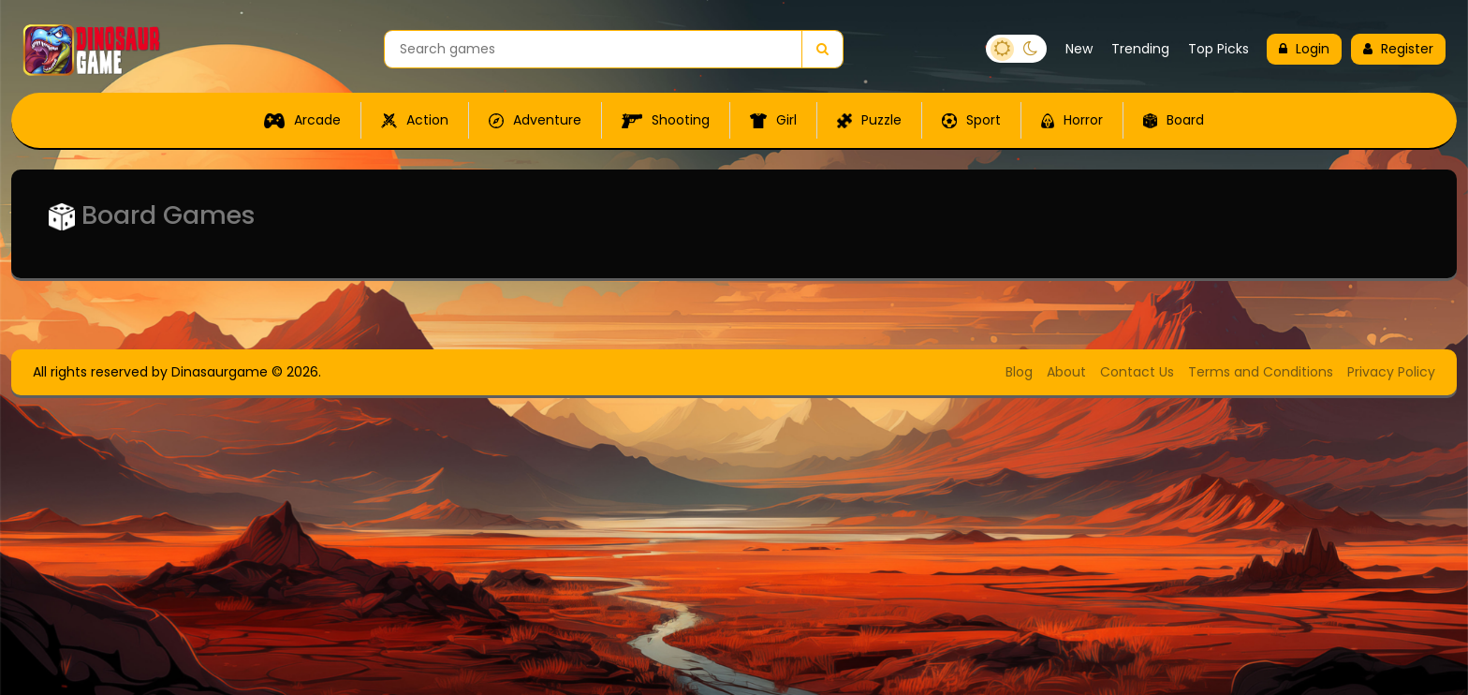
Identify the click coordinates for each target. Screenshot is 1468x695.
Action (414, 120)
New (1079, 48)
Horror (1072, 120)
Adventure (535, 120)
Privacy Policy (1391, 371)
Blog (1019, 371)
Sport (971, 120)
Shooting (666, 120)
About (1066, 371)
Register (1398, 48)
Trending (1140, 48)
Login (1304, 48)
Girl (773, 120)
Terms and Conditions (1260, 371)
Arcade (302, 120)
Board (1173, 120)
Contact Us (1137, 371)
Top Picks (1218, 48)
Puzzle (869, 120)
